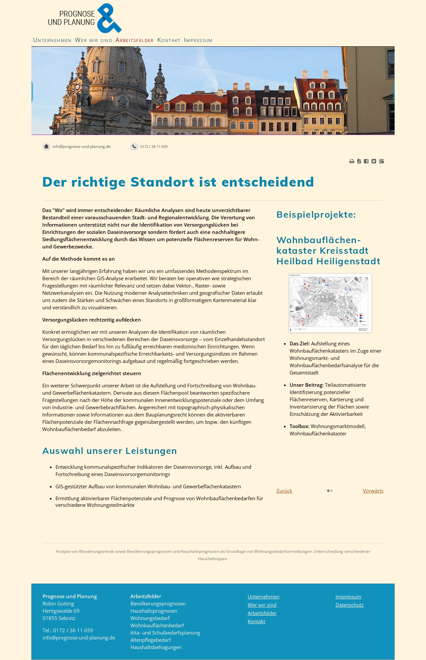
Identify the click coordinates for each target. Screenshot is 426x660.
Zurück (284, 490)
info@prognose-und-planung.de (79, 637)
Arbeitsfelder (135, 40)
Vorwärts (373, 490)
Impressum (198, 40)
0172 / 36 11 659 (73, 630)
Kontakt (169, 40)
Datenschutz (350, 604)
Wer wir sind (93, 40)
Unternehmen (52, 40)
